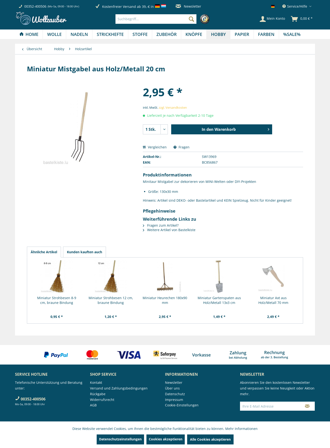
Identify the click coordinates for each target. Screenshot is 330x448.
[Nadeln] (79, 34)
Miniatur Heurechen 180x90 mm (165, 300)
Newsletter (188, 6)
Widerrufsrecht (102, 399)
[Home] (29, 34)
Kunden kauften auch (84, 252)
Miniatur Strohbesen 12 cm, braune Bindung (111, 300)
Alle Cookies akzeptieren (210, 439)
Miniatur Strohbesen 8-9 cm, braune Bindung (56, 300)
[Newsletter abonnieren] (307, 406)
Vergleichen (155, 147)
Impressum (174, 399)
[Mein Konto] (272, 19)
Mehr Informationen (241, 428)
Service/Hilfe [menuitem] (295, 6)
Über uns (172, 388)
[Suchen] (191, 19)
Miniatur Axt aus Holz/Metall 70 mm (273, 300)
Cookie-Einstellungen (182, 405)
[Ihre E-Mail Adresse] (270, 406)
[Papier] (241, 34)
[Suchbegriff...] (155, 19)
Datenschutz (175, 394)
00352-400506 (35, 6)
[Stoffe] (140, 34)
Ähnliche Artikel (44, 252)
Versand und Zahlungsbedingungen (119, 388)
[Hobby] (218, 34)
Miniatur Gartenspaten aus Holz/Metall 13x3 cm (219, 300)
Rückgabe (97, 394)
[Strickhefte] (110, 34)
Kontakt (96, 382)
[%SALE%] (292, 34)
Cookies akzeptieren (165, 439)
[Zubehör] (166, 34)
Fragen (182, 147)
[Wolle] (54, 34)
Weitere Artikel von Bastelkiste (169, 230)
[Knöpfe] (193, 34)
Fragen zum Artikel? (161, 225)
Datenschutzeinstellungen (120, 439)
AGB (93, 405)
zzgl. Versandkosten (173, 107)
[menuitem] (163, 19)
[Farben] (266, 34)
